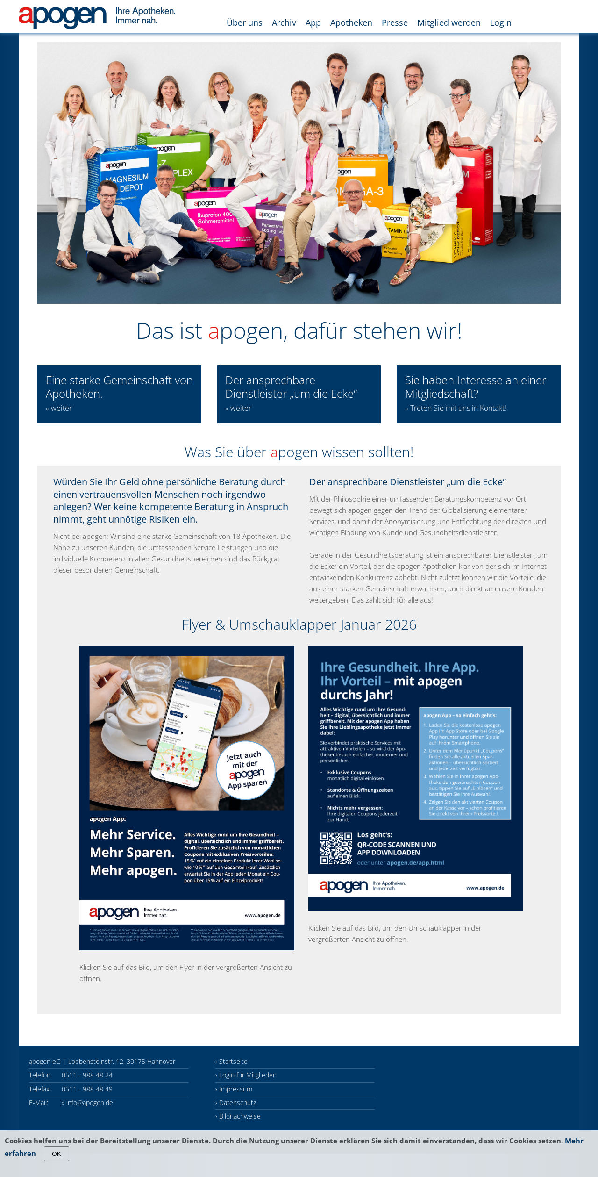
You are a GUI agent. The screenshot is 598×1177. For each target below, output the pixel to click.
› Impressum (233, 1088)
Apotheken (351, 22)
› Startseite (231, 1061)
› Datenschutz (235, 1102)
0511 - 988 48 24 (87, 1074)
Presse (395, 22)
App (313, 22)
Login (501, 22)
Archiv (284, 22)
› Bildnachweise (238, 1116)
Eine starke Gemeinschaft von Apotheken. (119, 393)
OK (56, 1153)
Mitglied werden (449, 22)
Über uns (245, 22)
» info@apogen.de (87, 1102)
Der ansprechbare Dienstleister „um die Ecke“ (291, 393)
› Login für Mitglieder (245, 1074)
